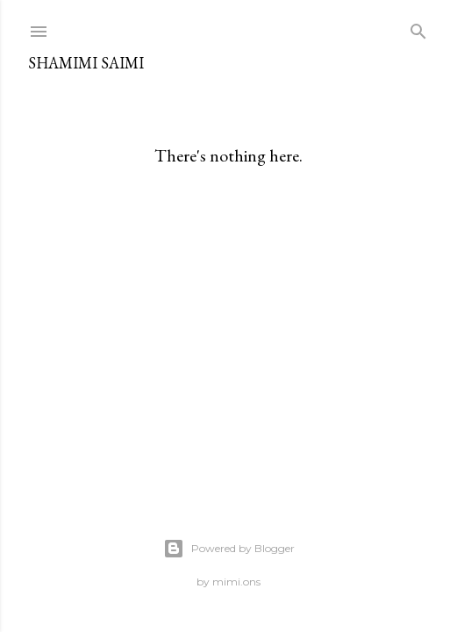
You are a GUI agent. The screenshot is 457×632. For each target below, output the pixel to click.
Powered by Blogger (229, 548)
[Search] (418, 28)
